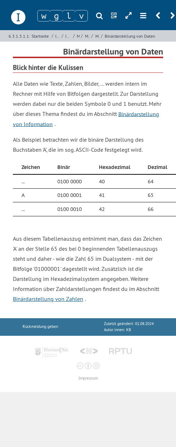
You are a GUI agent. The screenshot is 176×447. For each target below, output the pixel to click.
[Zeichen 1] (43, 16)
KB (128, 330)
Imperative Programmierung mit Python (68, 36)
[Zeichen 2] (56, 16)
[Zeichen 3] (68, 16)
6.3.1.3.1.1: (19, 36)
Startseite (40, 36)
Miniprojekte (78, 36)
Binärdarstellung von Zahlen (48, 298)
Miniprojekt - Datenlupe (97, 36)
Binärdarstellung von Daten (130, 36)
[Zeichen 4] (81, 16)
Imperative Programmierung (57, 36)
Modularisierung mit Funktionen (87, 36)
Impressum (88, 378)
